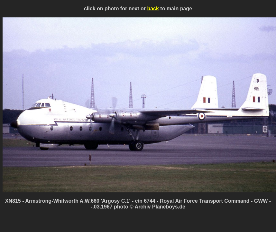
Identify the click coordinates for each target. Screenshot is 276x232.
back (153, 8)
